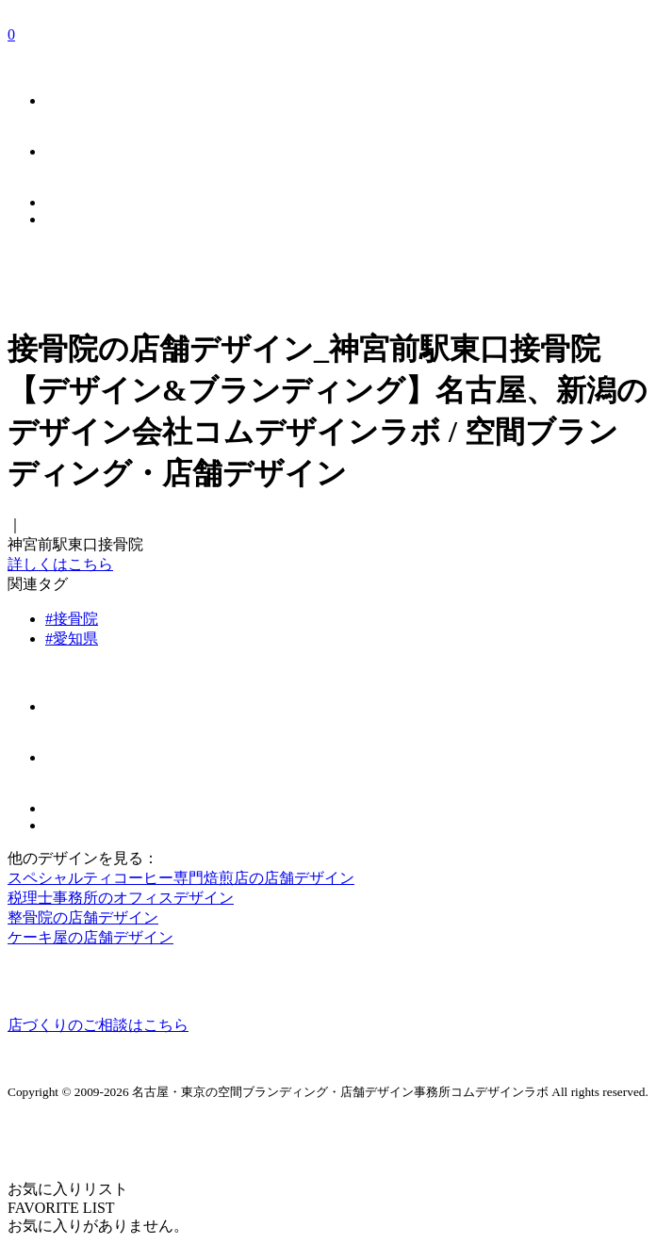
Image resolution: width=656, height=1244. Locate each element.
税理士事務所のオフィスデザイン (121, 898)
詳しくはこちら (60, 564)
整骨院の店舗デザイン (83, 917)
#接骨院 (71, 619)
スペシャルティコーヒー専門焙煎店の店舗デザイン (181, 878)
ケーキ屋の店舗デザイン (90, 937)
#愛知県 (71, 638)
